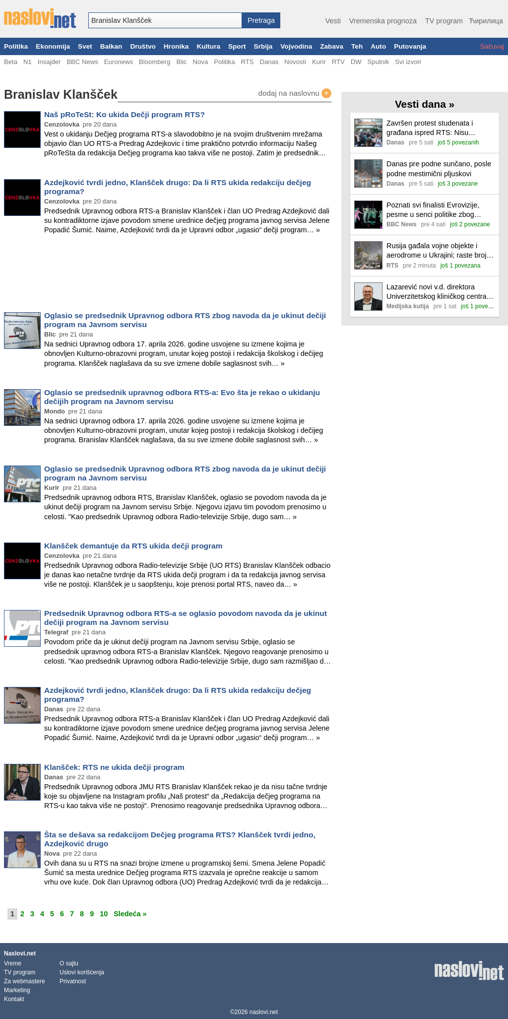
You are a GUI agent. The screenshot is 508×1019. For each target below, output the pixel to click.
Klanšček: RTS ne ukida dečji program (114, 767)
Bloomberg (154, 62)
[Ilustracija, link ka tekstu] (368, 134)
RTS (247, 62)
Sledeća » (130, 914)
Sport (237, 46)
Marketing (17, 990)
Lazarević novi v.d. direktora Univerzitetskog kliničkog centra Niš (436, 292)
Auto (378, 46)
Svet (85, 46)
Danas (268, 62)
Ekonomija (53, 46)
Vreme (12, 963)
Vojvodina (296, 46)
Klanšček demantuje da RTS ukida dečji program (133, 546)
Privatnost (73, 981)
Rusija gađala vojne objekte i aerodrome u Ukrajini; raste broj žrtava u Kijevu (436, 251)
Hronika (176, 46)
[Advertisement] (167, 275)
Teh (357, 46)
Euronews (118, 62)
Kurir (319, 62)
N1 (27, 62)
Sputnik (378, 62)
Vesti (333, 21)
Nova (200, 62)
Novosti (295, 62)
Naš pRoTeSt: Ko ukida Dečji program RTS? (124, 114)
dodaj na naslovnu (294, 93)
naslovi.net (264, 1012)
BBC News (82, 62)
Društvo (142, 46)
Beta (10, 62)
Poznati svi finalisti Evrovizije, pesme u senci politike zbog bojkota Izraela (432, 210)
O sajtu (69, 963)
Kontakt (14, 999)
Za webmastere (24, 981)
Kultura (208, 46)
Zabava (331, 46)
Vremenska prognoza (383, 21)
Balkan (111, 46)
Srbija (263, 46)
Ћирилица (486, 21)
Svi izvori (408, 62)
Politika (16, 46)
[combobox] (165, 20)
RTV (338, 62)
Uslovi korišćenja (82, 972)
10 (104, 914)
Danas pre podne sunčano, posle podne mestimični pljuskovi (438, 168)
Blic (181, 62)
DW (356, 62)
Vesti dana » (424, 104)
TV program (444, 21)
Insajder (49, 62)
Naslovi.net (20, 953)
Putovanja (410, 46)
